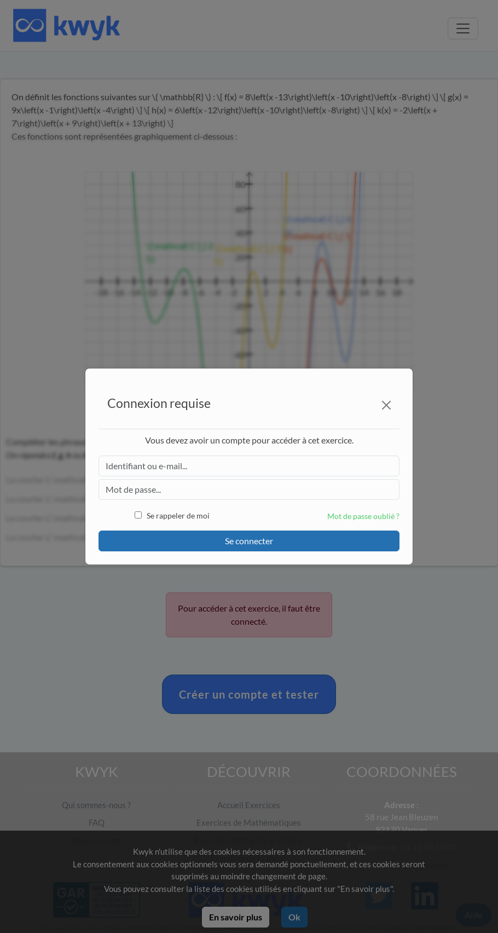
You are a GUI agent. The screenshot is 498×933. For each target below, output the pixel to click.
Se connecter (249, 540)
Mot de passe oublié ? (363, 516)
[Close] (386, 405)
